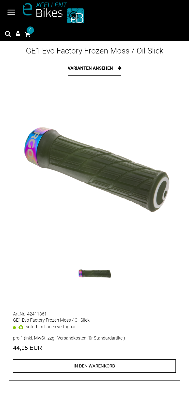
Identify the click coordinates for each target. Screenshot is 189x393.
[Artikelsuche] (8, 34)
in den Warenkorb (94, 365)
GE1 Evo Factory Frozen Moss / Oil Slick (94, 50)
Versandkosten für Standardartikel (90, 338)
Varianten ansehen (91, 68)
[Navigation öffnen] (11, 13)
